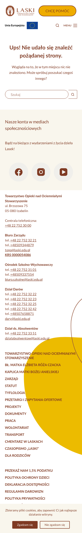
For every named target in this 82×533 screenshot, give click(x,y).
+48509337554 (22, 274)
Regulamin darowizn (24, 491)
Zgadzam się (25, 524)
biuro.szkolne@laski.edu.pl (24, 279)
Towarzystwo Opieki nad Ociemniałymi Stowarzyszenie (40, 355)
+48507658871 (22, 314)
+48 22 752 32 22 (23, 294)
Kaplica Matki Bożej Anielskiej (32, 372)
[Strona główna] (20, 10)
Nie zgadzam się (55, 524)
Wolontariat (17, 427)
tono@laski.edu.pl (17, 250)
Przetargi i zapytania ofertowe (33, 400)
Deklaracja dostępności (27, 484)
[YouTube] (63, 172)
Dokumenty (15, 414)
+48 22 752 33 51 (23, 333)
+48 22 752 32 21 (23, 240)
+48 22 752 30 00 (18, 225)
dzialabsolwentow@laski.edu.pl (27, 338)
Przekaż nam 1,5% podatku (29, 470)
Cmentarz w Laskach (24, 441)
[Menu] (70, 25)
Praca (10, 421)
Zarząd (11, 379)
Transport (14, 434)
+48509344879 (22, 245)
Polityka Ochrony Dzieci (27, 477)
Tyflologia (15, 393)
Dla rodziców (17, 455)
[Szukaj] (57, 25)
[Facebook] (18, 172)
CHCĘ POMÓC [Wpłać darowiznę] (57, 11)
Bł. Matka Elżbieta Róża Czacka (33, 365)
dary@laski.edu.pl (17, 319)
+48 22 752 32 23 (23, 299)
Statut (11, 386)
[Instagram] (41, 172)
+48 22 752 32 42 (23, 309)
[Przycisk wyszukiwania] (72, 94)
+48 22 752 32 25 (23, 304)
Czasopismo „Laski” (22, 448)
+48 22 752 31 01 (23, 270)
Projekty (13, 407)
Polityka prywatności (25, 498)
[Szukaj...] (36, 94)
